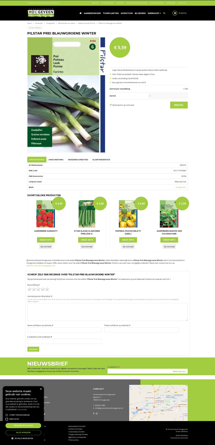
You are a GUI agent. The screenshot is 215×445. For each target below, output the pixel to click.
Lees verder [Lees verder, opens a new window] (22, 409)
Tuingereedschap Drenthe (78, 434)
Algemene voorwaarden (77, 437)
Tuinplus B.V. (181, 187)
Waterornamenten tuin (35, 434)
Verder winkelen (35, 28)
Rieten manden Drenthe (36, 440)
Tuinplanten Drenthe (35, 437)
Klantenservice (101, 159)
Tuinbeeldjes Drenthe (76, 432)
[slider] (38, 289)
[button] (23, 438)
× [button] (41, 389)
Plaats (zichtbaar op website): (117, 325)
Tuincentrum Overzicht (179, 438)
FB (93, 413)
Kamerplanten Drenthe (77, 426)
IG (96, 413)
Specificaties (36, 159)
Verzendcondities (78, 159)
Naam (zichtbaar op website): (40, 325)
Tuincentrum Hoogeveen (36, 426)
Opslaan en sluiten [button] (23, 425)
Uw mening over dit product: (39, 296)
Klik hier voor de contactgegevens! (41, 265)
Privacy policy (73, 440)
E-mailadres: (113, 367)
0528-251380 (100, 405)
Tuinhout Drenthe (34, 432)
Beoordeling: (33, 285)
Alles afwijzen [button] (23, 432)
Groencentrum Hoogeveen (104, 394)
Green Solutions (182, 431)
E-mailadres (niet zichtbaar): (39, 337)
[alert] (23, 414)
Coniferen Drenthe (75, 429)
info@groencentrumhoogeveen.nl (109, 408)
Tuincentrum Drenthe (35, 429)
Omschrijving (56, 159)
